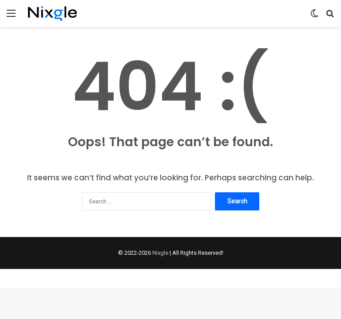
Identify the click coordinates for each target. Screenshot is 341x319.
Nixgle (160, 252)
